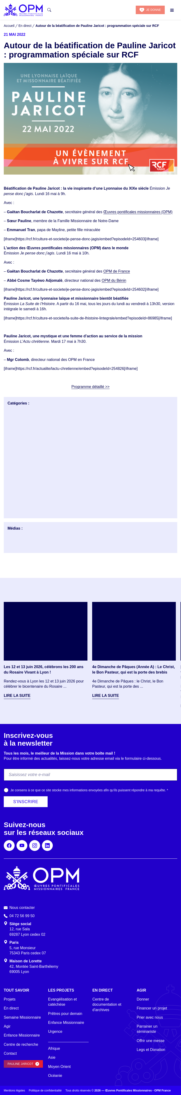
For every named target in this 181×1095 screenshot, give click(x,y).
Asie (51, 1057)
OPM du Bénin (114, 280)
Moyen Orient (59, 1067)
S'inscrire (25, 801)
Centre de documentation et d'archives (106, 1004)
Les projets (61, 990)
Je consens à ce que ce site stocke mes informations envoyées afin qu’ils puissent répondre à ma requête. (89, 790)
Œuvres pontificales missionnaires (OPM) (137, 212)
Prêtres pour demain (65, 1014)
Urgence (55, 1032)
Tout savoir (16, 990)
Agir (7, 1026)
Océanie (55, 1076)
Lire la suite (17, 696)
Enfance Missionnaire (22, 1035)
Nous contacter (22, 908)
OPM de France (116, 271)
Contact (10, 1053)
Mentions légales (14, 1090)
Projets (10, 999)
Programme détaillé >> (90, 387)
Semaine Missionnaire (22, 1017)
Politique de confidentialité (45, 1090)
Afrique (54, 1048)
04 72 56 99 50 (22, 916)
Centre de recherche (21, 1044)
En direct (11, 1008)
